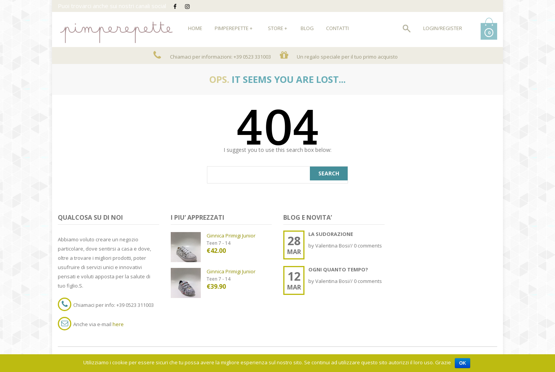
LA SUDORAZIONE (330, 234)
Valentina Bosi (332, 245)
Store (277, 28)
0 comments (368, 245)
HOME (195, 28)
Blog (307, 28)
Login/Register (442, 28)
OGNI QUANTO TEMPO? (338, 269)
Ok (462, 363)
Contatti (337, 28)
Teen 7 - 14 (218, 243)
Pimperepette (233, 28)
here (118, 324)
